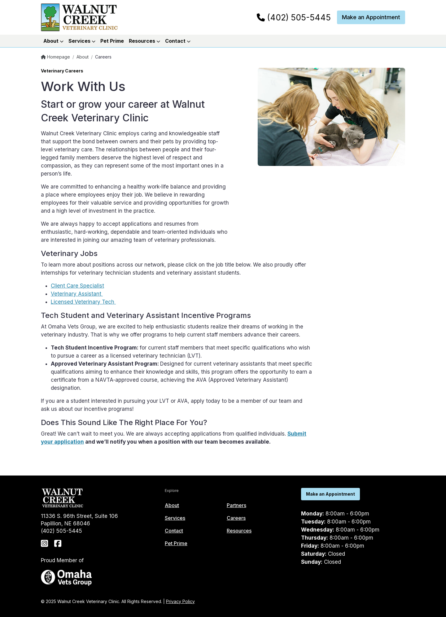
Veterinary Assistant (77, 294)
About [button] (53, 41)
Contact (174, 531)
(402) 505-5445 (294, 18)
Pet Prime (112, 41)
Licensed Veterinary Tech (83, 302)
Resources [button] (144, 41)
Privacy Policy (180, 601)
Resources (239, 531)
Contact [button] (177, 41)
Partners (236, 505)
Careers (236, 518)
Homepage (55, 56)
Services (175, 518)
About (83, 56)
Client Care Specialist (77, 286)
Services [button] (81, 41)
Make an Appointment (371, 17)
